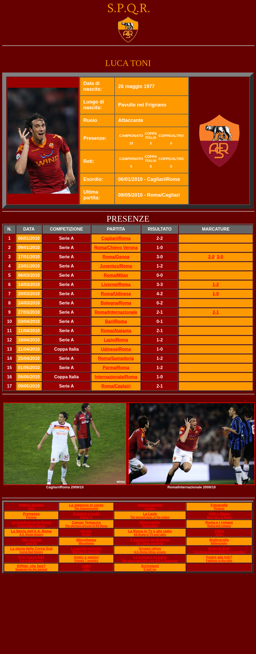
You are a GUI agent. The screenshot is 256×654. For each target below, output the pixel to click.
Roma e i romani (219, 522)
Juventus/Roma (116, 266)
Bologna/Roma (116, 303)
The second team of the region (150, 517)
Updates (150, 508)
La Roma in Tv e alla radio (150, 531)
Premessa (31, 514)
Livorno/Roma (116, 284)
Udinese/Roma (116, 349)
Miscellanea (86, 540)
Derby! (86, 531)
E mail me (150, 569)
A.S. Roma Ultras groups (150, 552)
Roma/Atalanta (116, 330)
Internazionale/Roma (116, 377)
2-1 (216, 312)
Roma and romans (219, 525)
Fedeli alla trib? (219, 557)
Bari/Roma (116, 321)
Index (31, 508)
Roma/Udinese (116, 293)
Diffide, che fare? (31, 566)
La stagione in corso (86, 505)
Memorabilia (150, 522)
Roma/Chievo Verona (116, 247)
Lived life (31, 543)
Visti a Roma (219, 514)
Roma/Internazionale (116, 312)
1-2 (216, 284)
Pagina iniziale (31, 505)
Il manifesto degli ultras (150, 540)
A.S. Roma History (31, 534)
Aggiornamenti (149, 505)
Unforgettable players (31, 525)
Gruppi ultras (150, 548)
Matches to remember (86, 552)
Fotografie (219, 505)
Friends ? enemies (86, 560)
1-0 (216, 293)
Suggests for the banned (31, 569)
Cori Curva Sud (31, 557)
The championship (86, 508)
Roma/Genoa (116, 256)
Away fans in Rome (219, 517)
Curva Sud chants (31, 560)
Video (219, 531)
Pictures (219, 508)
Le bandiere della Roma (31, 522)
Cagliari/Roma (116, 238)
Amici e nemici (86, 557)
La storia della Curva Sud (31, 548)
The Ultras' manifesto (150, 543)
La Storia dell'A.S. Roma (31, 531)
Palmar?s (86, 517)
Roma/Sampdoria (116, 358)
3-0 (220, 256)
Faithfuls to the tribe (219, 560)
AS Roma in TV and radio (150, 534)
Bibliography (219, 543)
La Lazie (150, 514)
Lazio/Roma (116, 340)
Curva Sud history (31, 552)
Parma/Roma (116, 367)
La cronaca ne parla (149, 557)
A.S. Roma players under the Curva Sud (219, 552)
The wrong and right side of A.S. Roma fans (150, 560)
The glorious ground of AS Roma (86, 525)
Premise (31, 517)
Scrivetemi (150, 566)
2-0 (211, 256)
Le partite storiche (86, 548)
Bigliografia (219, 540)
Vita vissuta (31, 540)
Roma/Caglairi (116, 386)
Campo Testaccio (86, 522)
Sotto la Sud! (219, 548)
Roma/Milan (116, 275)
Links (86, 566)
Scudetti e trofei (86, 514)
